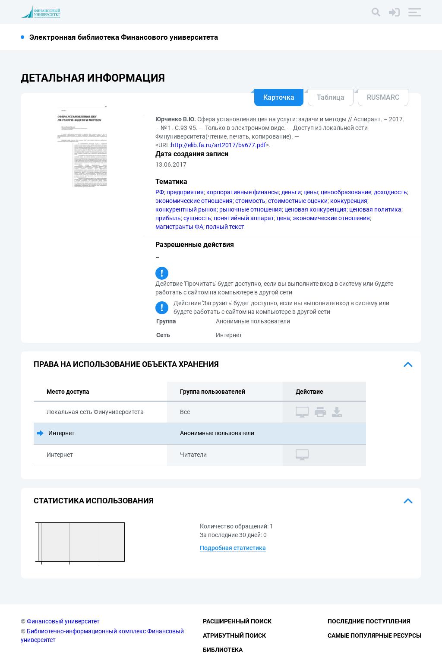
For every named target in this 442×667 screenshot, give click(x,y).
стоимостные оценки (298, 200)
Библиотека (223, 649)
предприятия (185, 192)
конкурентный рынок (186, 209)
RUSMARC (383, 97)
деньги (291, 192)
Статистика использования (94, 500)
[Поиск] (376, 12)
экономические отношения (194, 200)
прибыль (168, 218)
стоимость (250, 200)
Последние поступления (369, 621)
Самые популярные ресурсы (374, 635)
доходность (390, 192)
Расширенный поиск (237, 621)
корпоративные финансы (242, 192)
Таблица (330, 97)
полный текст (225, 226)
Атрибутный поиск (234, 635)
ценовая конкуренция (315, 209)
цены (310, 192)
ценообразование (346, 192)
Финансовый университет (63, 621)
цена (283, 218)
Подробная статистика (233, 547)
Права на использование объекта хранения (126, 364)
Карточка (278, 97)
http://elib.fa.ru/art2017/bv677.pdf (218, 145)
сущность (197, 218)
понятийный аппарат (244, 218)
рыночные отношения (250, 209)
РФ (159, 192)
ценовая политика (375, 209)
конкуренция (348, 200)
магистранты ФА (179, 226)
